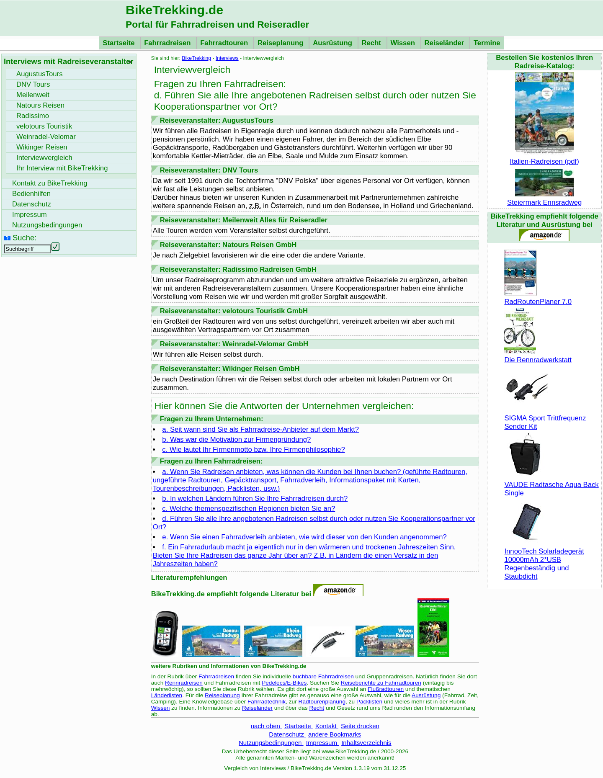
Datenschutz (287, 734)
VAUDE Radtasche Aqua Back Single (551, 484)
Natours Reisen (40, 105)
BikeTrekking (196, 58)
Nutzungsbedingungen (271, 742)
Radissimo (32, 116)
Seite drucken (360, 725)
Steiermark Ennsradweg (544, 198)
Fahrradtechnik (266, 701)
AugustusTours (39, 74)
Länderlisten (167, 695)
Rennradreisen (184, 683)
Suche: (24, 237)
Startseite (120, 43)
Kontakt (326, 725)
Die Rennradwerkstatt (538, 356)
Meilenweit (32, 95)
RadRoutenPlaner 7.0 (538, 297)
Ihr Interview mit (62, 168)
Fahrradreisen (168, 43)
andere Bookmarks (334, 734)
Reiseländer (445, 43)
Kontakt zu (50, 183)
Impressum (322, 742)
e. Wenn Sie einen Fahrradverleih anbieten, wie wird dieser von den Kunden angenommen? (304, 537)
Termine (487, 43)
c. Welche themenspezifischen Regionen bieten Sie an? (248, 509)
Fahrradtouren (225, 43)
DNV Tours (33, 84)
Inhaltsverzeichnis (366, 742)
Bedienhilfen (31, 194)
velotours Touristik (44, 126)
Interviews (227, 58)
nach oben (266, 725)
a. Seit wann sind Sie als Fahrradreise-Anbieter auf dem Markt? (260, 429)
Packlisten (369, 701)
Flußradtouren (386, 689)
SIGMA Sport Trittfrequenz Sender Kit (545, 418)
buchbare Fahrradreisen (323, 676)
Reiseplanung (281, 43)
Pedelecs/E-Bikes (284, 683)
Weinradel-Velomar (46, 137)
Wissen (404, 43)
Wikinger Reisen (41, 147)
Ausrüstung (333, 43)
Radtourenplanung (322, 701)
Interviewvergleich (44, 158)
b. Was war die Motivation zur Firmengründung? (236, 439)
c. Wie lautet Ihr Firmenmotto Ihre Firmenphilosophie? (253, 449)
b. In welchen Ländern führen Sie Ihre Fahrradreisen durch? (255, 498)
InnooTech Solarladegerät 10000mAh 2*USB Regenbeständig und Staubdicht (544, 559)
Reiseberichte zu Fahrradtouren (381, 683)
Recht (372, 43)
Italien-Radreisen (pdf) (544, 157)
